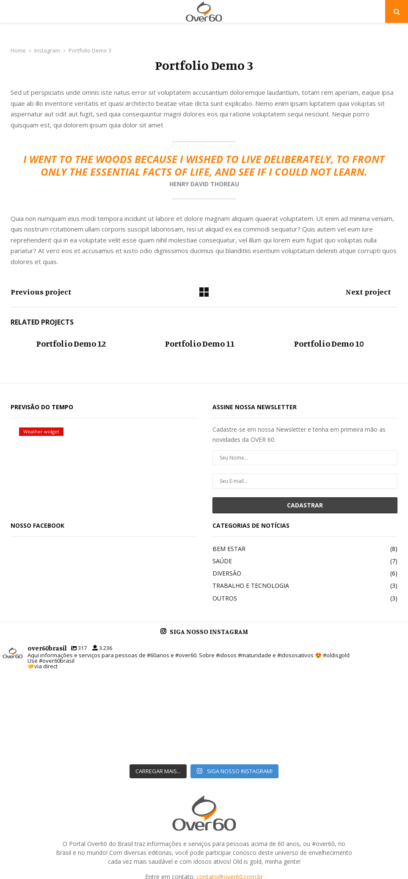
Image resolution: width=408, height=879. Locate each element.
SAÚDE (222, 561)
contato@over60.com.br (229, 809)
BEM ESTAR (228, 549)
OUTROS (224, 598)
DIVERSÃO (226, 573)
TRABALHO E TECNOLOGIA (250, 585)
